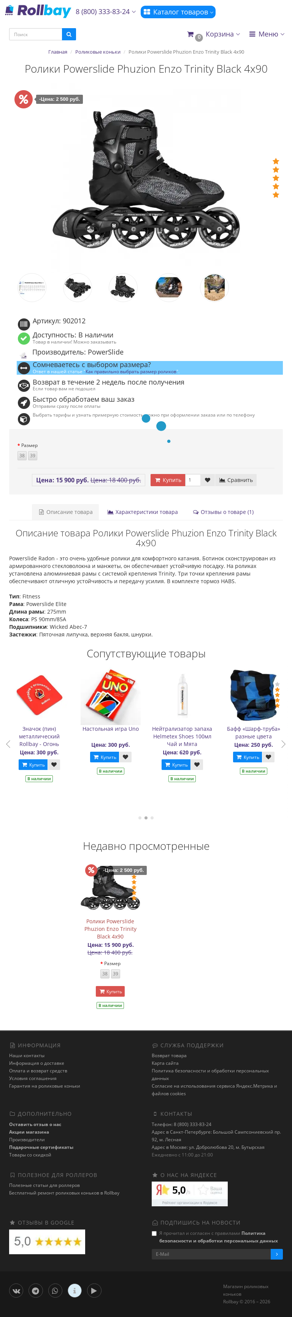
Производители (27, 1139)
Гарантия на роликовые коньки (44, 1086)
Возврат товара (169, 1055)
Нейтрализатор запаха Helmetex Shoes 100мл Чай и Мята (185, 736)
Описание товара (65, 511)
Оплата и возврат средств (38, 1070)
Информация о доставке (36, 1063)
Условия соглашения (33, 1078)
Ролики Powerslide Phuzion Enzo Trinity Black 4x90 (110, 929)
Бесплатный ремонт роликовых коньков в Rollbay (64, 1193)
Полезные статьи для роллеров (44, 1185)
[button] (213, 34)
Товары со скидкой (30, 1155)
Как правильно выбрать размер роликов (131, 371)
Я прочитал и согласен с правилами (215, 1237)
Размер (29, 445)
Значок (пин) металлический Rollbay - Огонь (41, 736)
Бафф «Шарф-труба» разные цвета (256, 732)
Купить (35, 765)
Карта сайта (165, 1063)
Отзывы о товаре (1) (223, 511)
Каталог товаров (178, 11)
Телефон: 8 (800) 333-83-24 (181, 1124)
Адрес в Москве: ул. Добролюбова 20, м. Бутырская (208, 1147)
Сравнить (236, 480)
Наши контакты (26, 1055)
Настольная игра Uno (113, 728)
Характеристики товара (142, 511)
